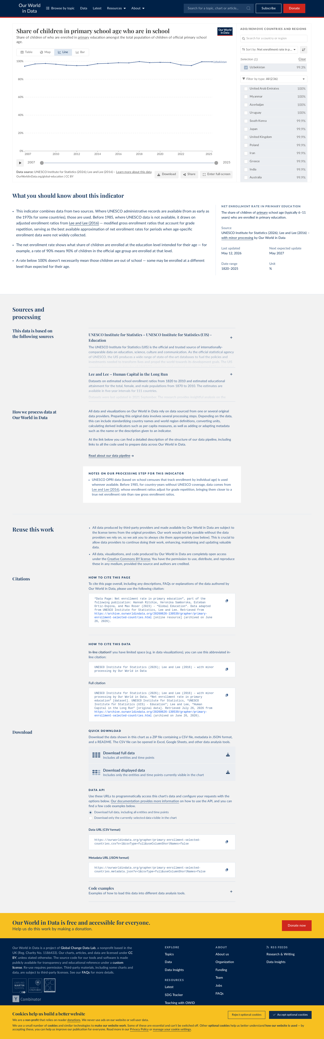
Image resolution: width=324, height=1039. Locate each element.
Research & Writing (280, 963)
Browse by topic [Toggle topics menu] (60, 8)
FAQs (86, 982)
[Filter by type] (273, 79)
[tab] (26, 52)
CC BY (69, 176)
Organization (225, 971)
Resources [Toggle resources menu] (116, 8)
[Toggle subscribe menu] (268, 8)
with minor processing (237, 238)
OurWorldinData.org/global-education (39, 176)
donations (73, 1020)
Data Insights (174, 979)
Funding (221, 979)
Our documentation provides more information (145, 808)
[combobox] (219, 8)
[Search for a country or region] (273, 38)
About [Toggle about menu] (137, 8)
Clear (302, 59)
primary (262, 212)
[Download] (167, 174)
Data (83, 8)
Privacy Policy (139, 1029)
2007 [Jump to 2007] (31, 162)
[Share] (189, 174)
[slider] (42, 163)
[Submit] (248, 8)
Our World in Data (29, 8)
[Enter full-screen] (216, 174)
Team (219, 987)
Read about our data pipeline (111, 455)
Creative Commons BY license (128, 559)
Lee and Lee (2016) (84, 223)
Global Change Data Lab (78, 957)
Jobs (219, 995)
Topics (169, 963)
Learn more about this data (133, 172)
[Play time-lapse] (20, 163)
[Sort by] (269, 50)
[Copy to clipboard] (222, 601)
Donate (294, 8)
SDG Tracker (174, 1004)
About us (222, 963)
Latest (97, 8)
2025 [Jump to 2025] (226, 162)
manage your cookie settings (172, 1029)
